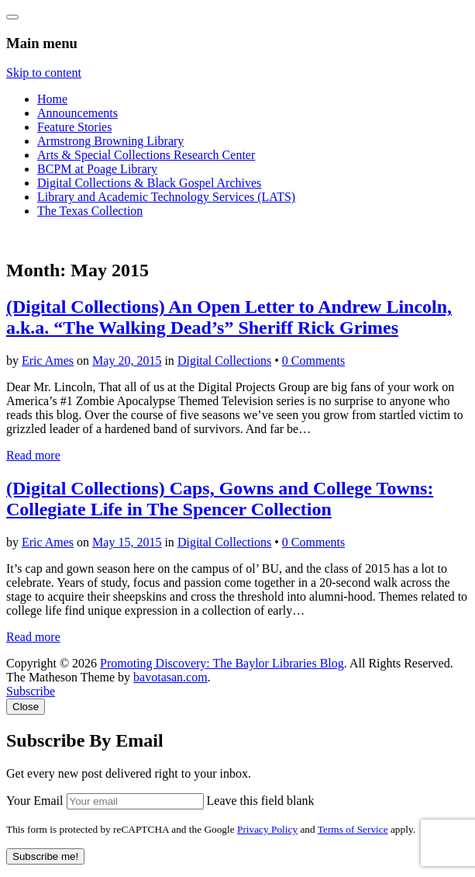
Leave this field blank (261, 800)
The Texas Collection (90, 210)
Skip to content (43, 72)
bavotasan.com (170, 677)
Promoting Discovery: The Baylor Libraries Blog (222, 663)
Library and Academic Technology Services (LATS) (166, 196)
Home (52, 99)
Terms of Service (353, 829)
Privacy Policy (267, 829)
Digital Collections (224, 360)
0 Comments (313, 360)
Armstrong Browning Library (110, 140)
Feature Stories (74, 126)
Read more (33, 455)
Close (25, 706)
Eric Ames (48, 360)
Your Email (35, 800)
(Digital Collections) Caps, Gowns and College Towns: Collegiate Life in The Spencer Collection (219, 498)
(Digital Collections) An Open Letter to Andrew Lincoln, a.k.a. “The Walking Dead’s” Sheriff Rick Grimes (229, 317)
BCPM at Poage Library (97, 168)
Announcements (77, 113)
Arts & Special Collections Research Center (146, 154)
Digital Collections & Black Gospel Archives (149, 182)
